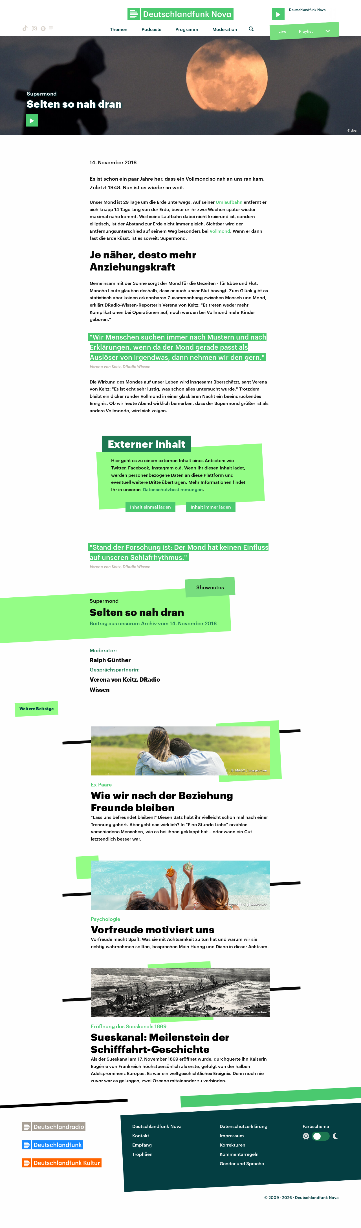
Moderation (224, 29)
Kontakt (140, 1135)
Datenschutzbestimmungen (173, 489)
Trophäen (142, 1154)
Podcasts (151, 29)
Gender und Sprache (242, 1163)
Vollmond (220, 231)
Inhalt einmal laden (150, 506)
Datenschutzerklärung (243, 1126)
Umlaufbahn (229, 202)
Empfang (142, 1144)
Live (282, 31)
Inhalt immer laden (211, 506)
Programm (186, 29)
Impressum (232, 1135)
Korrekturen (232, 1144)
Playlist (306, 31)
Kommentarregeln (239, 1154)
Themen (118, 29)
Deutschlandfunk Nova (157, 1126)
